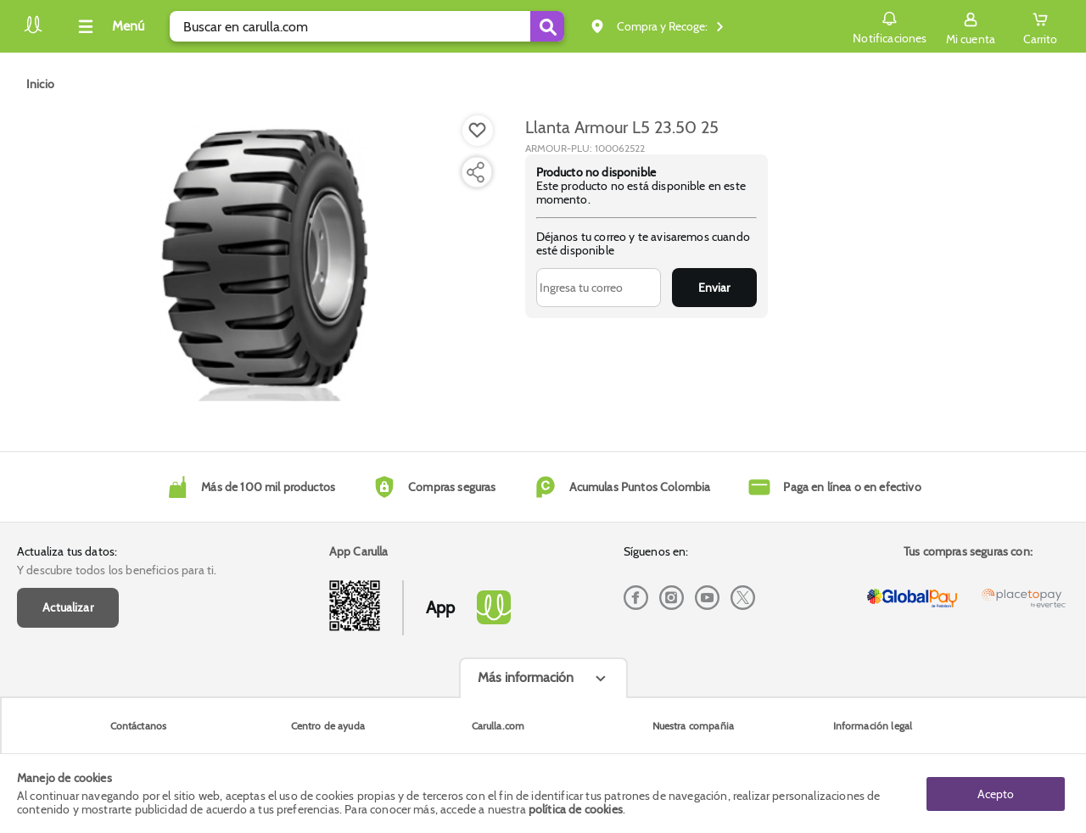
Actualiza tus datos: (67, 551)
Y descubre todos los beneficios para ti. (116, 570)
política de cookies (576, 809)
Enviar (714, 287)
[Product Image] (264, 263)
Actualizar (67, 607)
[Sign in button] (970, 26)
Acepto (995, 793)
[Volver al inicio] (33, 31)
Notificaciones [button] (889, 25)
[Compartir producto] (475, 172)
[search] (367, 26)
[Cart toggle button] (1040, 26)
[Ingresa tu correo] (598, 287)
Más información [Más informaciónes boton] (526, 677)
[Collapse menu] (108, 26)
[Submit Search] (547, 26)
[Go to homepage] (40, 84)
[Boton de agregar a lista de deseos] (477, 130)
